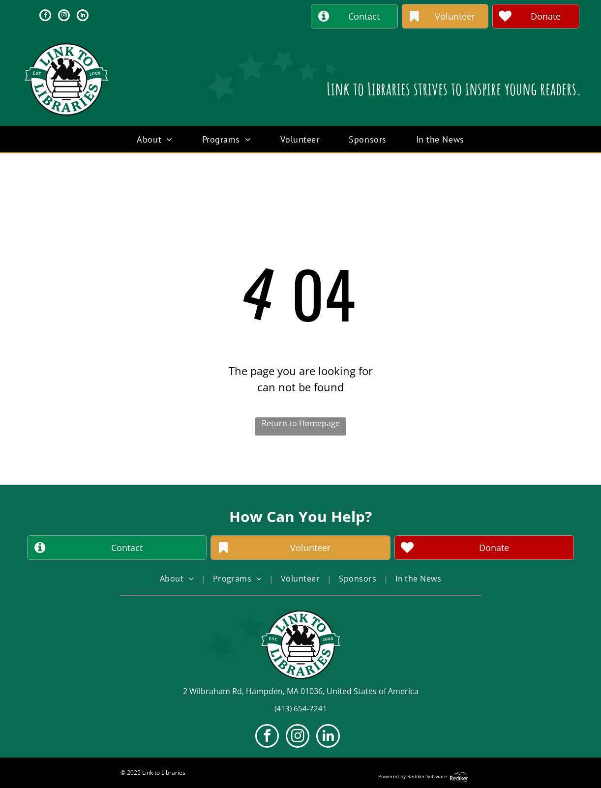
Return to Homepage (301, 423)
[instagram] (64, 16)
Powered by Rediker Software (412, 776)
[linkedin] (83, 16)
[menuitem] (154, 139)
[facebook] (45, 16)
